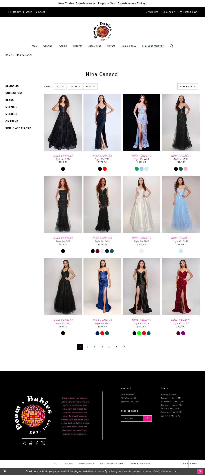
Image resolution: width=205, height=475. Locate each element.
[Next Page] (124, 347)
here (177, 471)
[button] (60, 86)
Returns (69, 464)
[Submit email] (148, 418)
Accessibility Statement (112, 464)
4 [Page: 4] (102, 346)
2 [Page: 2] (87, 346)
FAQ (56, 464)
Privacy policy (86, 464)
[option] (63, 134)
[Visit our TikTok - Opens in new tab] (30, 443)
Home (8, 55)
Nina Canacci (24, 55)
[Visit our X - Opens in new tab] (43, 443)
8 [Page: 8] (117, 346)
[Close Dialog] (5, 471)
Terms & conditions (140, 464)
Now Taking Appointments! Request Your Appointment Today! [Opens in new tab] (102, 3)
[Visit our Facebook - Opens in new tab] (37, 443)
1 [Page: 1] (80, 346)
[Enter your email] (137, 418)
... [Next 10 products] (109, 346)
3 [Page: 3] (94, 346)
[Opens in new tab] (95, 46)
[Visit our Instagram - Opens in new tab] (24, 443)
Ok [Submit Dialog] (199, 471)
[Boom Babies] (102, 31)
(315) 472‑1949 (128, 394)
